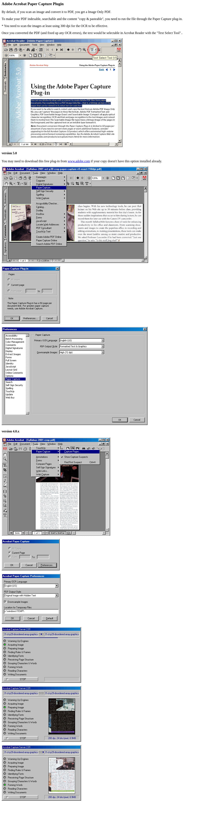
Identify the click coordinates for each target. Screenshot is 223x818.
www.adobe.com (79, 161)
